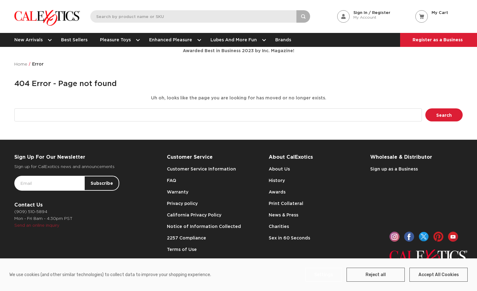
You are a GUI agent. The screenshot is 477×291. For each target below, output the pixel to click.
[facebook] (409, 237)
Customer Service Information (201, 168)
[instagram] (394, 237)
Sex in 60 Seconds (289, 237)
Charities (279, 226)
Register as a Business (438, 39)
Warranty (177, 191)
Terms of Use (182, 249)
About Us (279, 168)
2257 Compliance (186, 237)
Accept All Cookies (438, 274)
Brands (283, 39)
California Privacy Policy (194, 214)
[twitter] (424, 237)
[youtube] (453, 237)
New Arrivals (31, 39)
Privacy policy (182, 203)
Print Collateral (286, 203)
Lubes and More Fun (236, 39)
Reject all (376, 274)
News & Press (283, 214)
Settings (323, 274)
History (277, 180)
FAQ (171, 180)
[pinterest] (438, 237)
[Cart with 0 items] (439, 12)
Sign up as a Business (394, 168)
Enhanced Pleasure (173, 39)
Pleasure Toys (118, 39)
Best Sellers (74, 39)
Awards (277, 191)
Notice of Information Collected (204, 226)
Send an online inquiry (36, 225)
